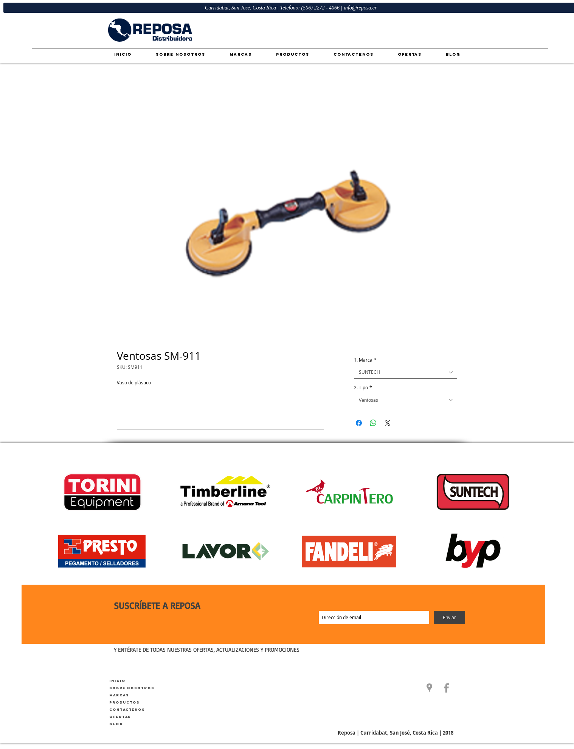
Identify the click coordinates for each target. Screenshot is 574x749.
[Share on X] (387, 423)
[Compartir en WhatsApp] (373, 423)
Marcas (119, 695)
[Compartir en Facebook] (358, 423)
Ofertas (120, 717)
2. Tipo (363, 387)
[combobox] (405, 372)
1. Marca (365, 360)
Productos (124, 702)
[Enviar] (449, 617)
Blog (116, 724)
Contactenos (127, 709)
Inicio (117, 681)
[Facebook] (446, 688)
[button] (429, 688)
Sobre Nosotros (131, 688)
